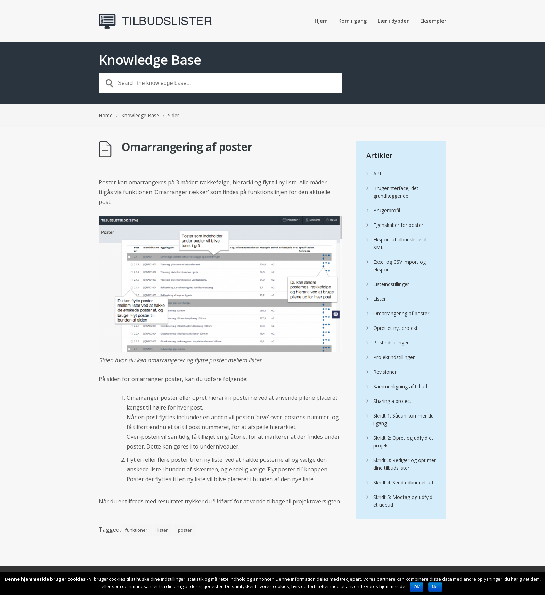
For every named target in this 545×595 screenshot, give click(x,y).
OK (417, 587)
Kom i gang (352, 21)
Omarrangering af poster (401, 313)
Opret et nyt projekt (395, 328)
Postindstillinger (391, 342)
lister (162, 530)
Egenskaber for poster (398, 225)
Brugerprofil (386, 210)
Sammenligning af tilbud (400, 386)
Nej (435, 587)
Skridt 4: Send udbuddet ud (403, 482)
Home (106, 115)
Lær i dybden (393, 21)
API (377, 173)
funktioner (136, 530)
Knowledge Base (140, 115)
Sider (173, 115)
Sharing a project (392, 401)
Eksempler (433, 21)
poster (185, 530)
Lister (379, 298)
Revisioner (385, 371)
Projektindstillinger (394, 357)
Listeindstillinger (391, 284)
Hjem (321, 21)
